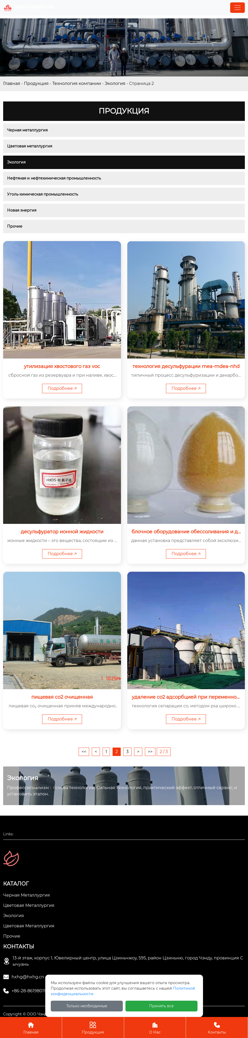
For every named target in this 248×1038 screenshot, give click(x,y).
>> (150, 751)
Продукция (36, 83)
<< (84, 751)
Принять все (161, 1006)
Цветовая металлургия (29, 146)
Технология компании (76, 83)
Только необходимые (86, 1006)
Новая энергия (21, 210)
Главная (11, 83)
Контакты (217, 1027)
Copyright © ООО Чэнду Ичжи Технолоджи (44, 1014)
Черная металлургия (27, 130)
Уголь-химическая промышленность (42, 194)
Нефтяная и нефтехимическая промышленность (54, 178)
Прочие (14, 226)
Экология (115, 83)
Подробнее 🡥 (62, 388)
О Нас (155, 1027)
